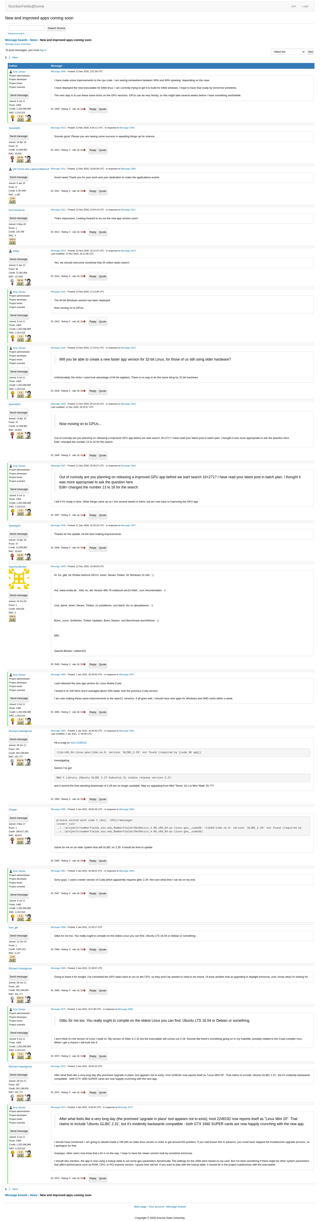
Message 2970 (58, 1009)
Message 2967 (58, 871)
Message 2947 (58, 465)
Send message (19, 95)
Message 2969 (58, 968)
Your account (156, 1206)
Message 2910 (58, 127)
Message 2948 (58, 525)
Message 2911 (58, 168)
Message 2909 (58, 71)
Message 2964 (58, 674)
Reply (93, 109)
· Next (14, 57)
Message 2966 (58, 809)
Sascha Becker (18, 566)
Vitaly (16, 250)
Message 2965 (58, 731)
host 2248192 (79, 742)
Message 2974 (58, 1107)
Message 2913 (128, 250)
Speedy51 (15, 128)
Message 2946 (58, 404)
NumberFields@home (26, 6)
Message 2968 (58, 927)
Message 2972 (58, 1066)
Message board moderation (18, 44)
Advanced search (16, 33)
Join (293, 6)
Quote (102, 109)
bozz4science (17, 209)
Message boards (16, 40)
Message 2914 (58, 250)
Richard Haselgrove (20, 731)
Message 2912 (58, 209)
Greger (13, 809)
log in (43, 50)
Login (305, 6)
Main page (140, 1206)
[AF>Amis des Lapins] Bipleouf (31, 168)
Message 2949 (58, 566)
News (34, 40)
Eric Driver (19, 71)
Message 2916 (58, 347)
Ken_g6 (13, 927)
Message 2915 (58, 291)
